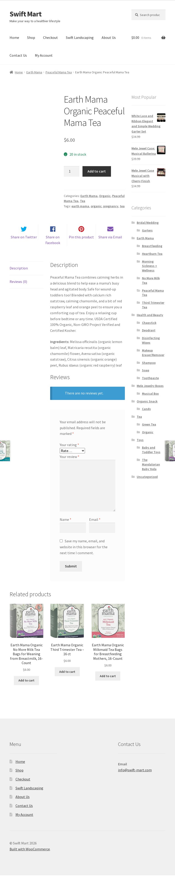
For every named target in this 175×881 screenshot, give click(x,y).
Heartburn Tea (152, 254)
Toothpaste (150, 378)
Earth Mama (34, 72)
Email (94, 525)
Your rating (69, 450)
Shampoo (149, 363)
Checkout (50, 37)
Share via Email (110, 242)
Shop (31, 37)
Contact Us (18, 55)
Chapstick (149, 323)
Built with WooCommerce (30, 854)
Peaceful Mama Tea (59, 72)
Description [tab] (19, 273)
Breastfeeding (152, 246)
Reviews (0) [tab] (18, 287)
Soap (145, 370)
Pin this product (81, 242)
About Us (109, 37)
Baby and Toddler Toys (151, 449)
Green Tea (149, 424)
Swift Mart (25, 14)
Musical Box (150, 393)
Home (14, 37)
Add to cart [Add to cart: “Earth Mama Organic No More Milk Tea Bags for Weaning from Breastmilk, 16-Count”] (26, 686)
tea (122, 206)
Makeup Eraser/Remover (153, 352)
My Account (44, 55)
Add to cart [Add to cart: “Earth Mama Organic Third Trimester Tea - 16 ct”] (67, 677)
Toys (140, 440)
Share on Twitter (24, 242)
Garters (147, 230)
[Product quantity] (71, 171)
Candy (146, 409)
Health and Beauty (150, 315)
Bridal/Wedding (148, 223)
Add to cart (97, 171)
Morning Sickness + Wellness (149, 266)
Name (65, 525)
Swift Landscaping (80, 37)
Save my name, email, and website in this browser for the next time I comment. (84, 552)
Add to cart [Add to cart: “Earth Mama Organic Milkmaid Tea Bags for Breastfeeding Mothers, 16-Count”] (108, 682)
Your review (69, 462)
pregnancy (110, 206)
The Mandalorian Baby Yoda (151, 464)
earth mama (80, 206)
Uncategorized (147, 477)
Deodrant (148, 330)
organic (96, 206)
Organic (105, 196)
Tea (82, 201)
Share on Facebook (52, 245)
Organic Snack (147, 401)
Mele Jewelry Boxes (150, 386)
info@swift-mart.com (135, 775)
